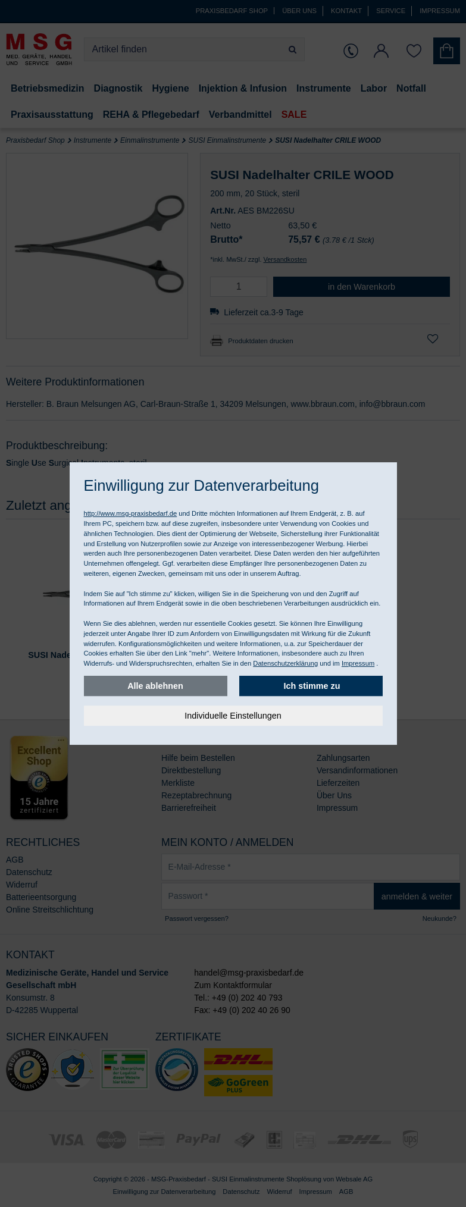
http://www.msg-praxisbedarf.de (130, 513)
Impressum (358, 663)
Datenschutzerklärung (285, 663)
